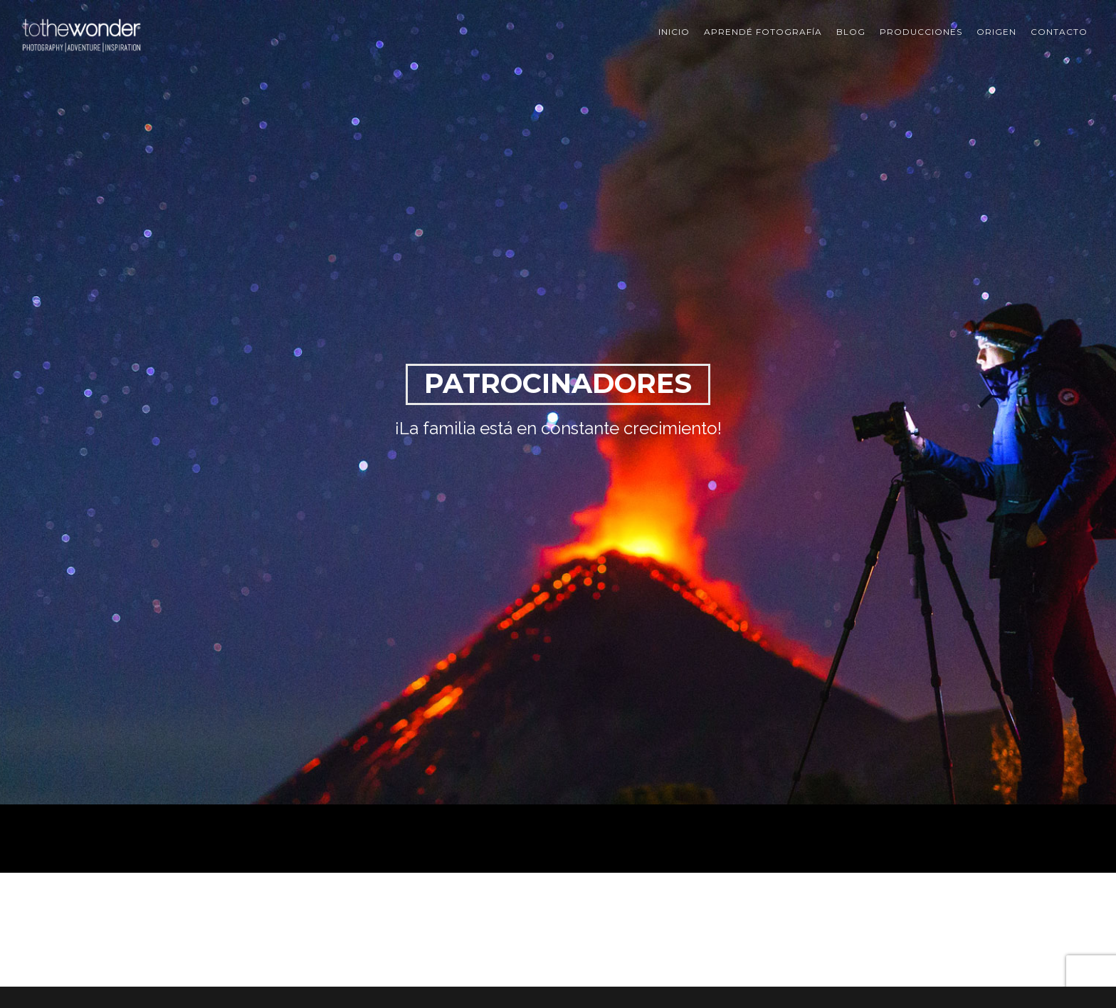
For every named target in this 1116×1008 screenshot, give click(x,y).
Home (896, 774)
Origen (996, 31)
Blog (850, 31)
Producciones (921, 31)
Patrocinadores (943, 774)
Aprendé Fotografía (763, 31)
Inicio (674, 31)
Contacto (1059, 31)
